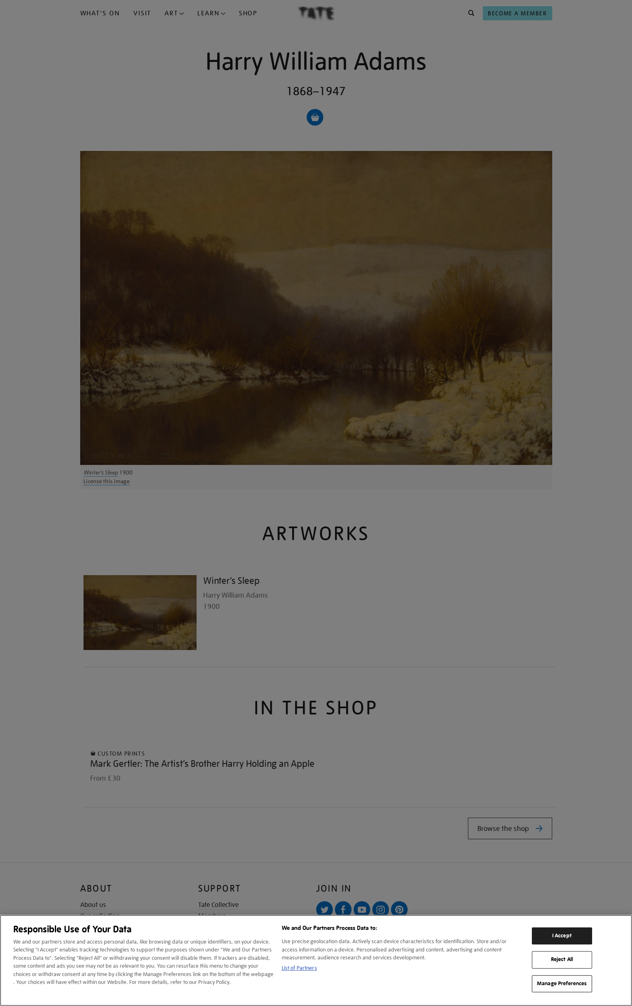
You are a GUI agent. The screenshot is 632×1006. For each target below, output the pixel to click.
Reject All (562, 959)
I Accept (562, 935)
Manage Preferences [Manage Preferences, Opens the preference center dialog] (562, 983)
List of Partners (299, 967)
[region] (316, 960)
